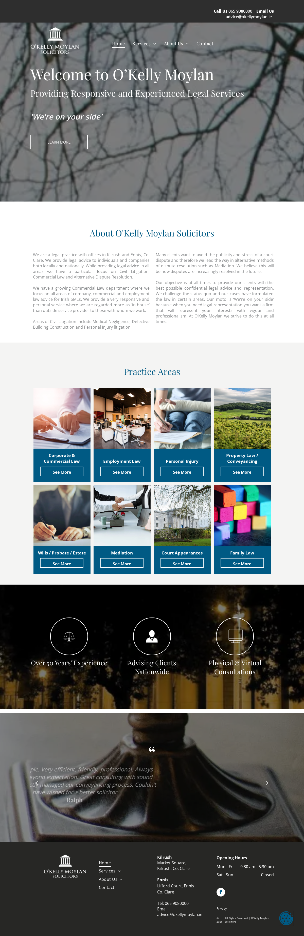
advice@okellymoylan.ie (249, 16)
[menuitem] (118, 43)
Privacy (222, 908)
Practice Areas (152, 371)
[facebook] (221, 893)
